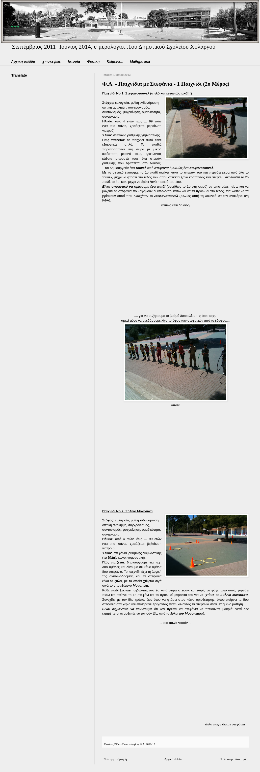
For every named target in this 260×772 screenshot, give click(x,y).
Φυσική (93, 61)
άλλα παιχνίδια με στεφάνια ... (227, 724)
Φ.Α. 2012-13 (147, 744)
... (15, 22)
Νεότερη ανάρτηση (115, 759)
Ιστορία (74, 61)
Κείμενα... (115, 61)
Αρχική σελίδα (23, 61)
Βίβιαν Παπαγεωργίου (126, 744)
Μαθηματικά (140, 61)
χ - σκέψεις (51, 61)
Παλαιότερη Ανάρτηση (233, 759)
